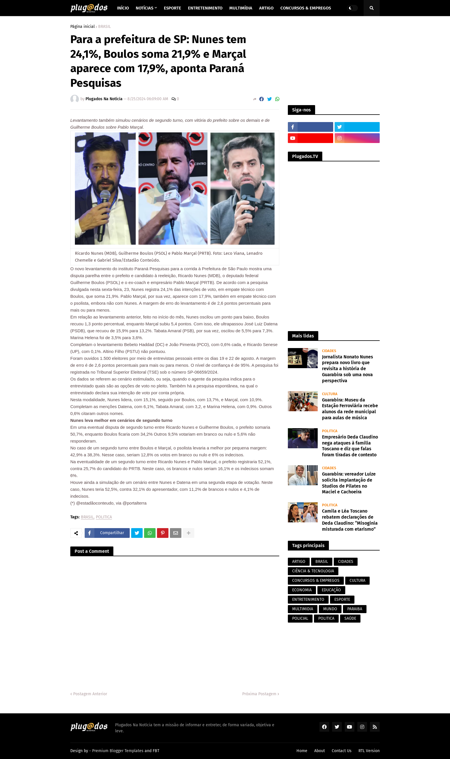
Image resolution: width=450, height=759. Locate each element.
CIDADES (345, 561)
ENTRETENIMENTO (308, 599)
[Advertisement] (334, 60)
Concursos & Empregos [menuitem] (305, 8)
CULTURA (357, 580)
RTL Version (369, 750)
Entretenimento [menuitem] (205, 8)
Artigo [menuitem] (266, 8)
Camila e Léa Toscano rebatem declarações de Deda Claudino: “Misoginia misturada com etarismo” (350, 520)
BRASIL (104, 27)
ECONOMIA (302, 590)
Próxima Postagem (259, 694)
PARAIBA (354, 609)
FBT (156, 750)
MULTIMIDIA (302, 609)
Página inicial (82, 27)
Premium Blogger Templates (117, 750)
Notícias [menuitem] (144, 8)
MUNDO (330, 609)
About (319, 750)
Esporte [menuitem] (172, 8)
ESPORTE (342, 599)
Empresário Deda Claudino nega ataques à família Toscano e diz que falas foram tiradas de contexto (350, 445)
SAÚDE (350, 618)
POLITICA (104, 517)
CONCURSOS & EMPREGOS (316, 580)
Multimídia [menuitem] (240, 8)
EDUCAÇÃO (331, 590)
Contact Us (342, 750)
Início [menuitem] (123, 8)
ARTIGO (298, 561)
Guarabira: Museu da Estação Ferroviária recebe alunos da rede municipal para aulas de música (350, 408)
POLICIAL (300, 618)
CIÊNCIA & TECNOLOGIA (313, 571)
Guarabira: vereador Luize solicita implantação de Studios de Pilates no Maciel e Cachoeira (349, 483)
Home (301, 750)
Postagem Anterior (90, 694)
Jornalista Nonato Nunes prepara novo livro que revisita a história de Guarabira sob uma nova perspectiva (347, 368)
